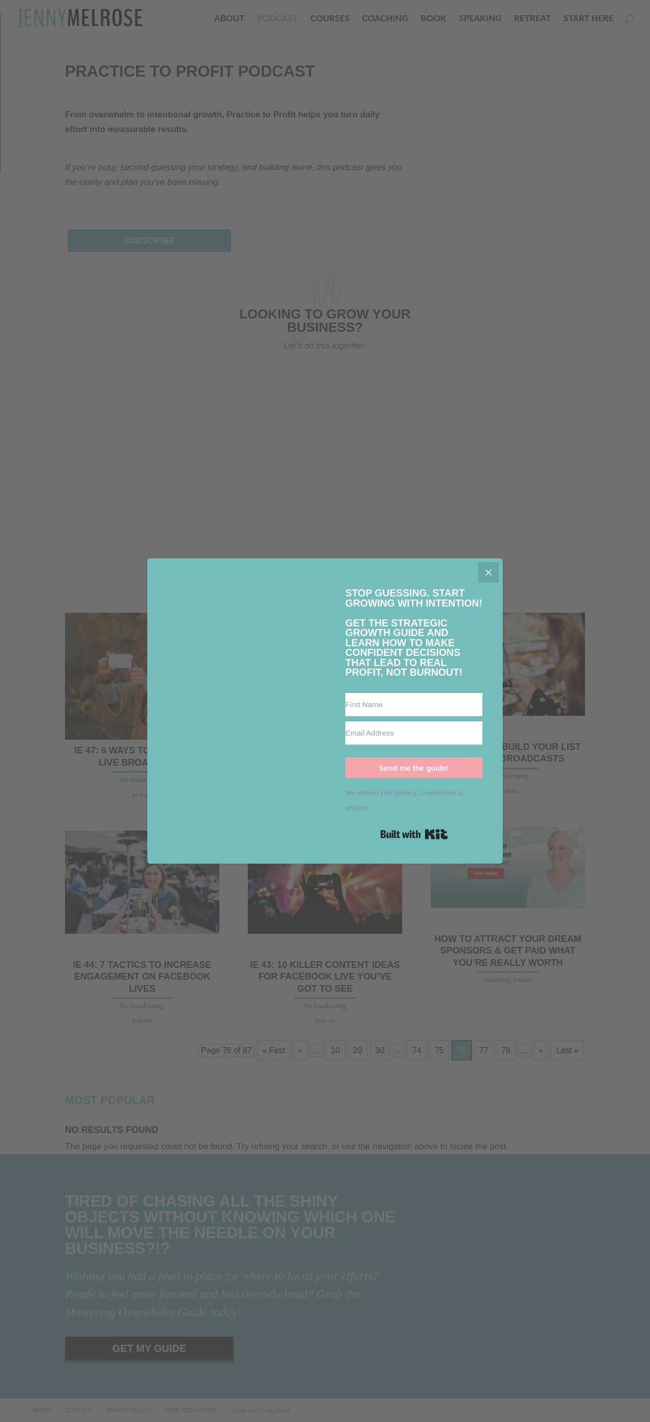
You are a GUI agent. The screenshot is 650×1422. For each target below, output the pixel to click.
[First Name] (413, 704)
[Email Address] (413, 733)
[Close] (488, 572)
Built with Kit (414, 834)
